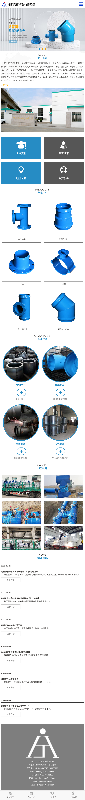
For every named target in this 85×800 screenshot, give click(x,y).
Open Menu (81, 4)
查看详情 (11, 580)
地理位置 (21, 178)
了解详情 (5, 85)
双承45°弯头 (63, 328)
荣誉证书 (64, 153)
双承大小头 (63, 237)
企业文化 (21, 153)
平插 (21, 283)
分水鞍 (63, 283)
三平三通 (21, 237)
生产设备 (64, 178)
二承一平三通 (21, 328)
